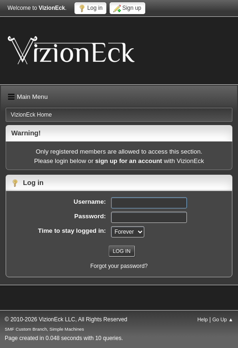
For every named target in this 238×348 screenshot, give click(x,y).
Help (202, 319)
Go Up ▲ (222, 319)
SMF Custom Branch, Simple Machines (44, 329)
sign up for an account (128, 160)
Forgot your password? (119, 266)
